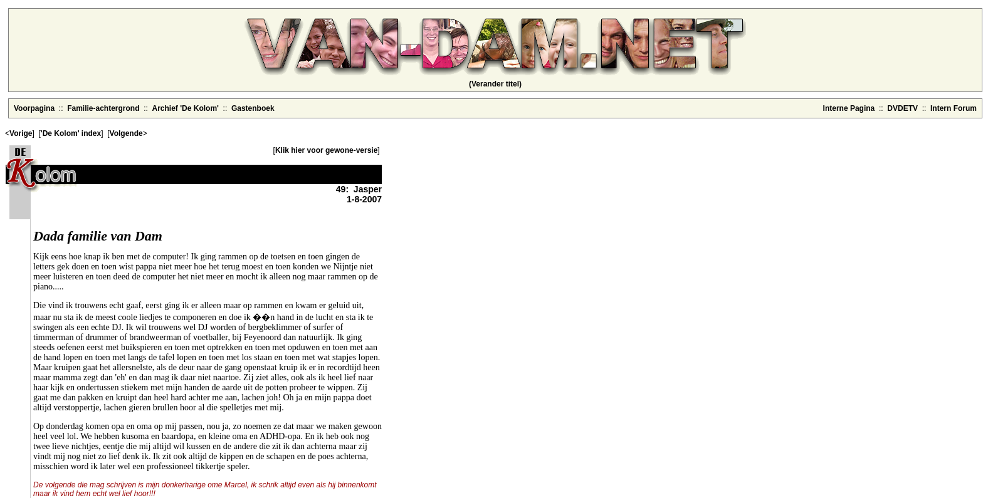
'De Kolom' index (71, 133)
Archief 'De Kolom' (185, 108)
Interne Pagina (849, 108)
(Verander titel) (495, 84)
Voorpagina (34, 108)
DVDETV (902, 108)
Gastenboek (253, 108)
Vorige (20, 133)
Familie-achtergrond (103, 108)
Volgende (126, 133)
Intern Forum (953, 108)
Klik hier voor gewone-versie (326, 150)
